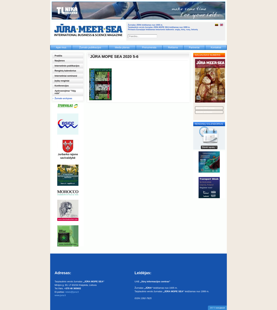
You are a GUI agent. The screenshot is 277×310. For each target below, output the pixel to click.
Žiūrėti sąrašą (208, 147)
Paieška (156, 36)
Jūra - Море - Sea (89, 31)
